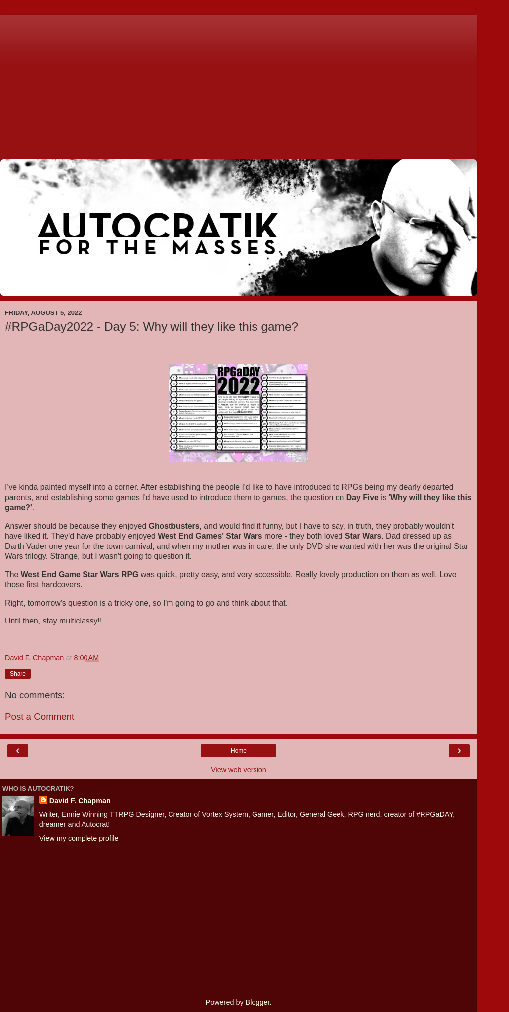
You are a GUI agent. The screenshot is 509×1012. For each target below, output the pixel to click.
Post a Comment (39, 716)
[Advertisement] (238, 84)
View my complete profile (79, 838)
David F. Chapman (80, 801)
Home (239, 750)
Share (18, 673)
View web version (238, 770)
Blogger (258, 1002)
